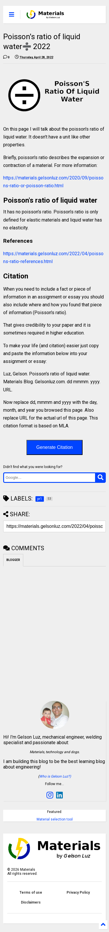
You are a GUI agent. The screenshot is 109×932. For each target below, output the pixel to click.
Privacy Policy (78, 892)
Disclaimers (31, 902)
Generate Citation (54, 447)
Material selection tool (55, 819)
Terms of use (30, 892)
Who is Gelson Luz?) (55, 776)
